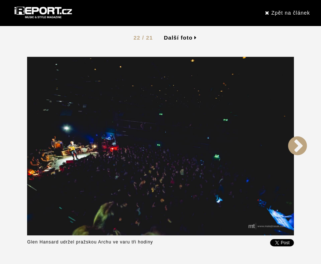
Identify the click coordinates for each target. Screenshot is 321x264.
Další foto (180, 37)
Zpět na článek (287, 13)
